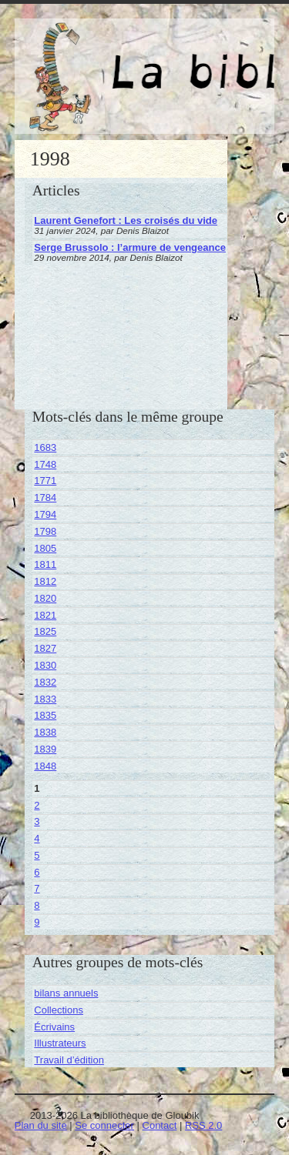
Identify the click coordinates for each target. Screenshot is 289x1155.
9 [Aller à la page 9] (36, 922)
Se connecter (104, 1125)
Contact (160, 1125)
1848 (45, 766)
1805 (45, 548)
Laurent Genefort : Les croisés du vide (125, 220)
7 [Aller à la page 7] (36, 888)
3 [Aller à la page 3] (36, 821)
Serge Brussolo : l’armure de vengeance (130, 247)
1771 (45, 480)
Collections (58, 1010)
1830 (45, 665)
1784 (45, 497)
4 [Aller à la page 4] (36, 838)
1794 (45, 514)
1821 (45, 615)
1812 (45, 581)
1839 (45, 749)
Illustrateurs (60, 1043)
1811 (45, 564)
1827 (45, 648)
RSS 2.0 (203, 1125)
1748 (45, 464)
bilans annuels (66, 993)
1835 (45, 715)
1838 (45, 732)
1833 (45, 699)
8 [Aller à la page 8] (36, 905)
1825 (45, 631)
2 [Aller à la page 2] (36, 805)
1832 (45, 682)
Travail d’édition (69, 1060)
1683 (45, 447)
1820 (45, 598)
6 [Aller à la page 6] (36, 872)
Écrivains (54, 1027)
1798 (45, 531)
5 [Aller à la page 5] (36, 855)
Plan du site (41, 1125)
